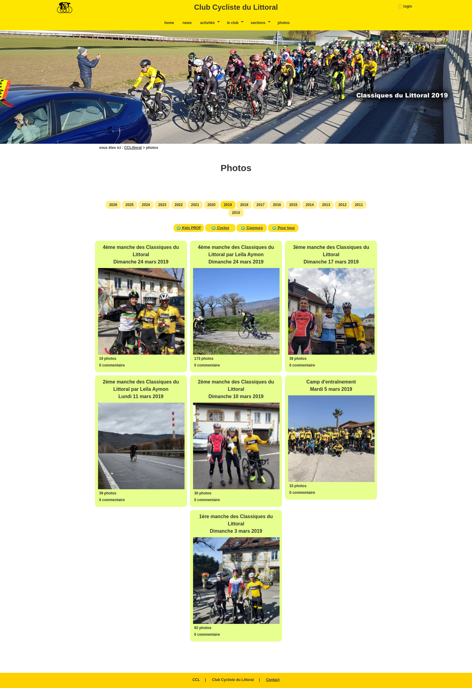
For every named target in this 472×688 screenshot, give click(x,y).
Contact (273, 680)
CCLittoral (133, 148)
